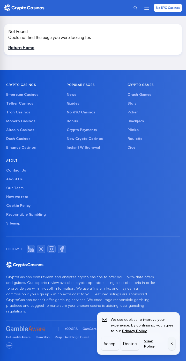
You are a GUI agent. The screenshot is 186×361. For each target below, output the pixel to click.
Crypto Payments (82, 129)
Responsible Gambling (26, 214)
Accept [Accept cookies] (110, 343)
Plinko (133, 129)
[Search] (135, 8)
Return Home (21, 47)
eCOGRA (70, 329)
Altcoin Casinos (20, 129)
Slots (132, 103)
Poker (133, 112)
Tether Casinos (19, 103)
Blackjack (136, 121)
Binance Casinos (21, 147)
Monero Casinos (20, 121)
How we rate (17, 196)
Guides (73, 103)
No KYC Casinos (168, 8)
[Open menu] (147, 8)
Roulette (135, 138)
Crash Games (139, 94)
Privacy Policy (134, 331)
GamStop (43, 337)
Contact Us (16, 170)
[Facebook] (62, 249)
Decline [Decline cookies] (130, 343)
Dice (131, 147)
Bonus (72, 121)
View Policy (149, 343)
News (71, 94)
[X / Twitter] (41, 249)
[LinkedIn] (31, 249)
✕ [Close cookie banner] (171, 343)
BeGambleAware (18, 337)
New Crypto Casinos (85, 138)
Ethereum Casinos (22, 94)
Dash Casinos (18, 138)
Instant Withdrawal (83, 147)
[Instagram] (51, 249)
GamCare (89, 329)
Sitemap (13, 223)
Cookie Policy (18, 205)
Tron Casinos (18, 112)
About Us (14, 179)
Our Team (15, 188)
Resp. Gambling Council (72, 337)
